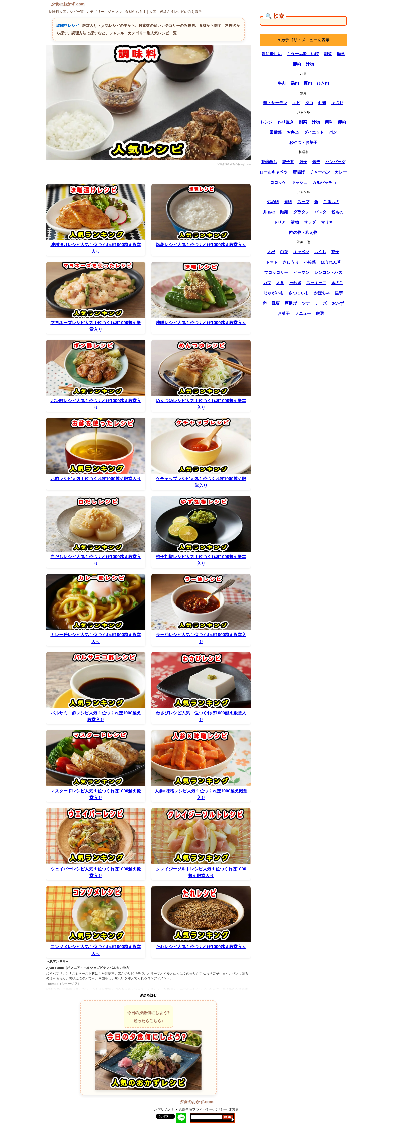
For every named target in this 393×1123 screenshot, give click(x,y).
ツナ (306, 303)
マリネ (327, 222)
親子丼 (288, 162)
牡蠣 (322, 103)
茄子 (335, 252)
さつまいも (299, 293)
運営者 (233, 1109)
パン (333, 132)
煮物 (288, 202)
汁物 (310, 64)
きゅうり (291, 262)
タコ (309, 103)
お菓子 (284, 313)
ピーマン (301, 272)
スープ (303, 202)
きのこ (337, 283)
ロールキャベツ (274, 172)
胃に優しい (272, 54)
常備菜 (276, 132)
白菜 (284, 252)
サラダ (310, 222)
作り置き (286, 122)
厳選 (320, 313)
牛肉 (282, 83)
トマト (272, 262)
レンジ (267, 122)
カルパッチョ (324, 182)
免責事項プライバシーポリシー (202, 1109)
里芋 (339, 293)
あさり (337, 103)
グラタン (301, 212)
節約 (297, 64)
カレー (341, 172)
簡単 (341, 54)
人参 (280, 283)
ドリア (280, 222)
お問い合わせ (164, 1109)
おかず (338, 303)
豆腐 (276, 303)
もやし (320, 252)
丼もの (269, 212)
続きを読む (148, 995)
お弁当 (293, 132)
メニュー (303, 313)
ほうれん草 (331, 262)
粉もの (337, 212)
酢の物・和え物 (303, 232)
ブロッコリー (276, 272)
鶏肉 (295, 83)
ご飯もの (331, 202)
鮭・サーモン (275, 103)
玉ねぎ (295, 283)
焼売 (316, 162)
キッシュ (299, 182)
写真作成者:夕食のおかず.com (234, 164)
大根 (271, 252)
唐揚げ (299, 172)
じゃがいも (274, 293)
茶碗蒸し (269, 162)
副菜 (328, 54)
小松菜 (310, 262)
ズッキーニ (316, 283)
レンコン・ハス (328, 272)
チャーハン (320, 172)
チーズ (321, 303)
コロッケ (278, 182)
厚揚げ (291, 303)
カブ (267, 283)
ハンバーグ (335, 162)
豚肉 (308, 83)
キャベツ (301, 252)
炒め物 (273, 202)
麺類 (284, 212)
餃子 (303, 162)
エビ (296, 103)
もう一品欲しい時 (303, 54)
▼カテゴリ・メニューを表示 (303, 40)
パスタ (320, 212)
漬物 (295, 222)
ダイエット (314, 132)
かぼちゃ (322, 293)
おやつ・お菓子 (303, 142)
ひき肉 (323, 83)
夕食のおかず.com (67, 4)
